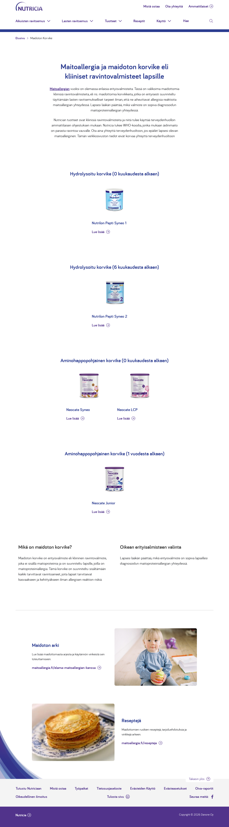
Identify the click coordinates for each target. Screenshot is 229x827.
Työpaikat (81, 788)
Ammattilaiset (198, 6)
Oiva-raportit (204, 788)
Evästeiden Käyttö (142, 788)
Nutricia (21, 815)
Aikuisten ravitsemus (30, 21)
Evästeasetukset (175, 788)
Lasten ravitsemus (75, 21)
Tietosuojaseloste (109, 788)
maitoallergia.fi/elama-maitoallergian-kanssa (64, 667)
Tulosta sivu (115, 796)
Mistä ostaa (151, 6)
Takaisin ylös (197, 779)
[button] (49, 21)
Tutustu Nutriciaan (28, 788)
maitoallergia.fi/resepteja (139, 743)
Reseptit (139, 21)
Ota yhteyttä (174, 6)
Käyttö (161, 21)
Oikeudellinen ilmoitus (31, 796)
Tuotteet (110, 21)
